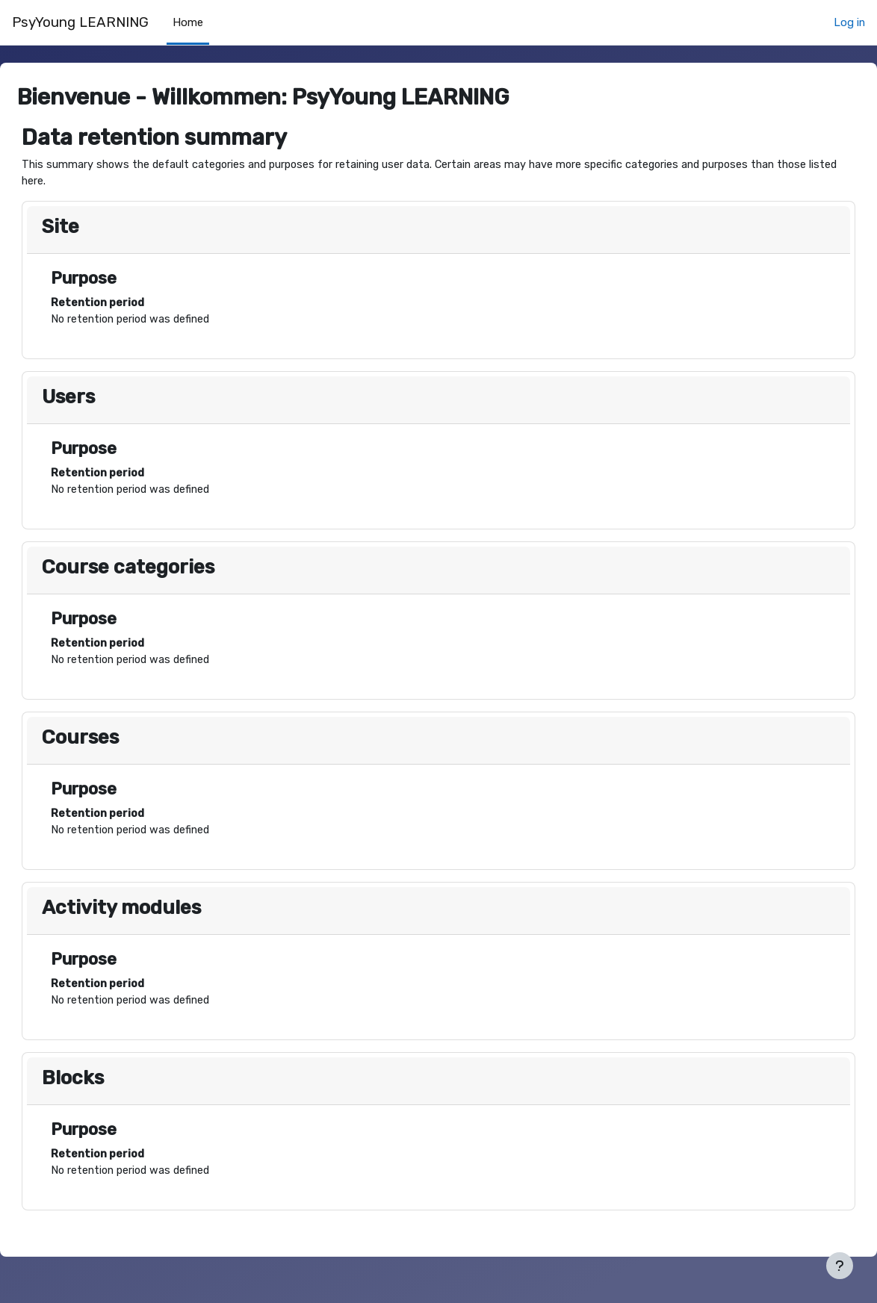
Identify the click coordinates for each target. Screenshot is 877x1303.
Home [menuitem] (188, 22)
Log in (849, 22)
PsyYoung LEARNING (80, 22)
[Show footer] (839, 1265)
